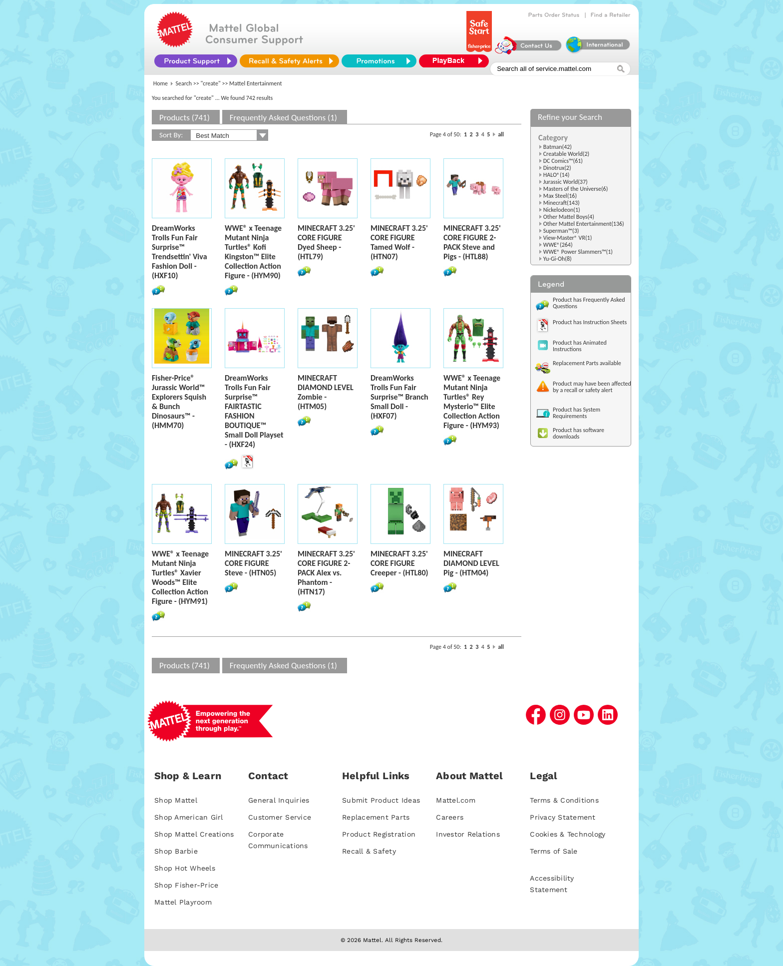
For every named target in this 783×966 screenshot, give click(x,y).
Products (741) (184, 117)
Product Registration (378, 834)
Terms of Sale (553, 851)
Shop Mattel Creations (194, 834)
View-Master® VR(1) (567, 237)
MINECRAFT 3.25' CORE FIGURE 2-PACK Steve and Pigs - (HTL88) (472, 242)
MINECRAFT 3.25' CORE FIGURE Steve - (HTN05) (253, 563)
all (501, 134)
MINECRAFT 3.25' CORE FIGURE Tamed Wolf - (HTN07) (399, 242)
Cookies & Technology (567, 834)
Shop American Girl (188, 817)
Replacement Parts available (587, 363)
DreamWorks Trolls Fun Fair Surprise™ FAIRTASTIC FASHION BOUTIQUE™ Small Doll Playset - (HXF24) (254, 411)
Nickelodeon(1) (561, 209)
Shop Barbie (176, 851)
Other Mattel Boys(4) (568, 216)
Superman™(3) (561, 230)
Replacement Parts (375, 817)
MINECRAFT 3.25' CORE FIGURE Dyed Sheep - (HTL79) (326, 242)
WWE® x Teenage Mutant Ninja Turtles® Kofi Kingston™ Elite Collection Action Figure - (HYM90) (253, 251)
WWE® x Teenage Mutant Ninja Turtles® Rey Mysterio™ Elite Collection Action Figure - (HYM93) (471, 401)
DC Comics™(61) (563, 160)
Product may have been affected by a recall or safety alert (592, 387)
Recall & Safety (369, 851)
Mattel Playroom (183, 902)
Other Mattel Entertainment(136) (583, 223)
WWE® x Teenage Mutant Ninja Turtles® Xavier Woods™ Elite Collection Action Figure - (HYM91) (180, 577)
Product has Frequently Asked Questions (589, 303)
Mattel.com (455, 800)
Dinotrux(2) (557, 167)
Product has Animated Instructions (580, 346)
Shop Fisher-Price (186, 885)
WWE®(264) (558, 244)
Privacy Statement (562, 817)
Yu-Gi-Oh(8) (557, 258)
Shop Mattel (175, 800)
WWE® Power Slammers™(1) (578, 251)
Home (160, 83)
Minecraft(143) (561, 202)
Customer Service (279, 817)
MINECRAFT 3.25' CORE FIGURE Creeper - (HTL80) (399, 563)
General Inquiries (278, 800)
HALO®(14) (556, 174)
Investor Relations (468, 834)
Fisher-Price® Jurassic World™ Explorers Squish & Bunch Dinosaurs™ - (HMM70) (179, 401)
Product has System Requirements (576, 413)
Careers (449, 817)
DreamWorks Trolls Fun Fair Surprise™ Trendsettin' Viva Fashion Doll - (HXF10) (179, 251)
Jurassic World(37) (565, 181)
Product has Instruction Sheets (590, 322)
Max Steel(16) (560, 195)
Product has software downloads (578, 433)
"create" (211, 83)
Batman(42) (557, 146)
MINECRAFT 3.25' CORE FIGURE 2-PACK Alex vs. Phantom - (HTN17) (326, 572)
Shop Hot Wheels (184, 868)
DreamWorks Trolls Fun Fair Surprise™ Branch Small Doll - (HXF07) (399, 397)
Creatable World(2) (566, 153)
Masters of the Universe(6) (575, 188)
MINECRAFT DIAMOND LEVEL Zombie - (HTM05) (326, 392)
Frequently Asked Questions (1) (283, 117)
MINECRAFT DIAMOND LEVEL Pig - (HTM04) (471, 563)
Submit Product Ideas (381, 800)
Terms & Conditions (564, 800)
